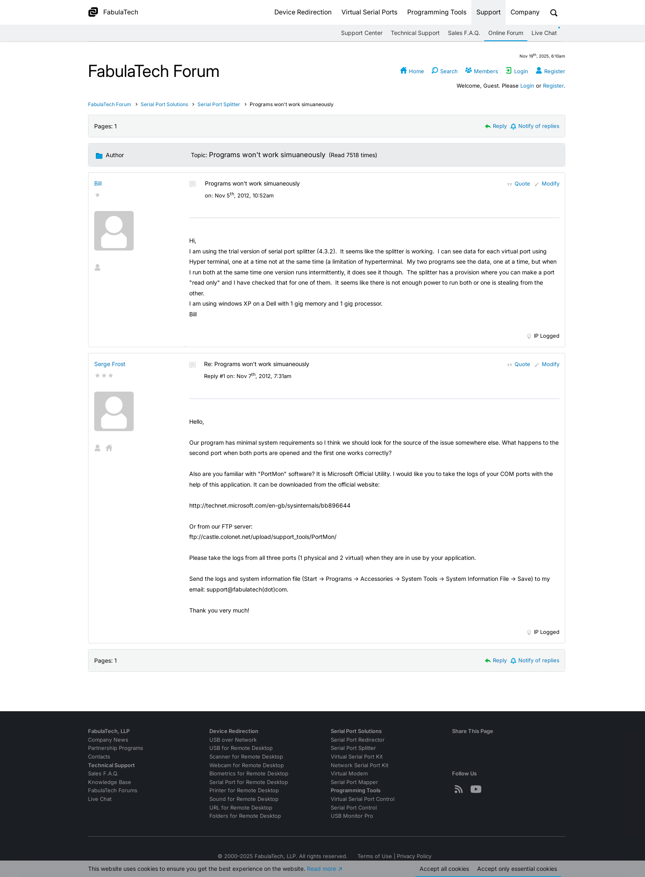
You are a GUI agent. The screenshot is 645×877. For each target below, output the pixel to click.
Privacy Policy (414, 856)
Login (527, 85)
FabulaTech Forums (112, 790)
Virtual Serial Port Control (362, 799)
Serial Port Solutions (165, 104)
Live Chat (544, 32)
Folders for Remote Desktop (245, 816)
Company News (108, 740)
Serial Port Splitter (218, 104)
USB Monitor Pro (352, 816)
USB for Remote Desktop (241, 748)
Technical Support (415, 32)
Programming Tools (436, 12)
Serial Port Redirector (358, 740)
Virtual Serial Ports (369, 12)
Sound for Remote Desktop (243, 799)
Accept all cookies (444, 868)
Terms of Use (374, 856)
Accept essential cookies (517, 868)
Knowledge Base (109, 782)
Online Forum (505, 32)
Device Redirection (303, 12)
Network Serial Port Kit (359, 765)
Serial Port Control (354, 808)
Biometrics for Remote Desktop (248, 773)
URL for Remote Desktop (240, 808)
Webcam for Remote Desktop (246, 765)
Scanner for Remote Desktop (246, 757)
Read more (321, 868)
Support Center (362, 32)
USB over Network (233, 740)
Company (525, 12)
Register (553, 85)
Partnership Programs (115, 748)
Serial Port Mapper (354, 782)
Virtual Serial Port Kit (357, 757)
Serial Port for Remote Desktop (248, 782)
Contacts (99, 757)
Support (488, 12)
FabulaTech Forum (109, 104)
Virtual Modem (349, 773)
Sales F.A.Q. (464, 32)
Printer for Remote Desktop (244, 790)
